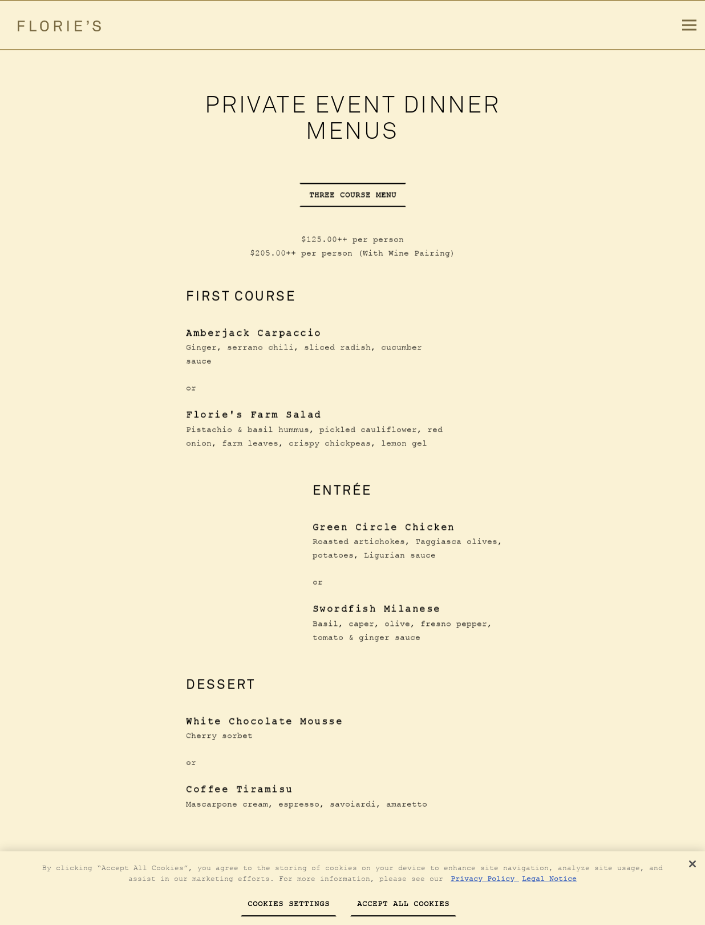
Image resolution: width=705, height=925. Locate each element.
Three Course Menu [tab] (352, 195)
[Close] (692, 863)
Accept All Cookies (403, 903)
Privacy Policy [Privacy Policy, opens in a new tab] (485, 878)
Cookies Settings (289, 903)
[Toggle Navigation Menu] (689, 25)
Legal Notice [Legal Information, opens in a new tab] (549, 878)
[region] (352, 888)
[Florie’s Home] (65, 25)
